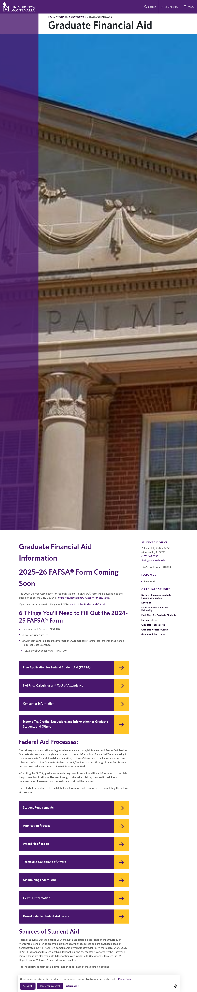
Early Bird (146, 602)
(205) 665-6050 (149, 556)
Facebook (149, 581)
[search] (149, 7)
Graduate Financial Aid (153, 624)
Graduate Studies (77, 17)
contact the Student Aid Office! (87, 604)
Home (50, 17)
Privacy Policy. (125, 979)
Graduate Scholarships (153, 634)
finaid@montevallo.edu (153, 560)
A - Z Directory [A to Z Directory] (169, 6)
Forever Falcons (149, 620)
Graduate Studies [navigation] (156, 589)
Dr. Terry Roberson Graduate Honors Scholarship (156, 596)
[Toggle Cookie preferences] (72, 986)
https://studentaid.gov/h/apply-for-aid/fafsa (83, 597)
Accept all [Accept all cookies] (27, 986)
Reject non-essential (50, 986)
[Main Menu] (189, 7)
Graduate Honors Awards (154, 629)
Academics (61, 17)
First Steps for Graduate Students (158, 615)
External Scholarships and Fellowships (154, 609)
